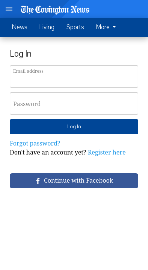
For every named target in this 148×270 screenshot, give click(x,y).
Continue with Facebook (74, 180)
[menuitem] (108, 27)
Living (46, 27)
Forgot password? (35, 143)
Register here (107, 152)
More (107, 27)
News (19, 27)
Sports (75, 27)
